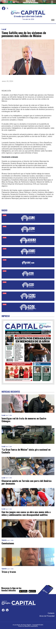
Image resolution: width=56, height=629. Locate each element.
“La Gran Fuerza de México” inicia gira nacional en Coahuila (26, 451)
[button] (52, 20)
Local (4, 29)
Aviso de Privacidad (46, 616)
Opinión (4, 540)
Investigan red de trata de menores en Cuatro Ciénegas (24, 420)
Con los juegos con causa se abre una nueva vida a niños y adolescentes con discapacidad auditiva (26, 513)
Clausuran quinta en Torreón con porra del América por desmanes (27, 482)
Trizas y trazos (9, 571)
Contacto (51, 613)
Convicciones (8, 543)
